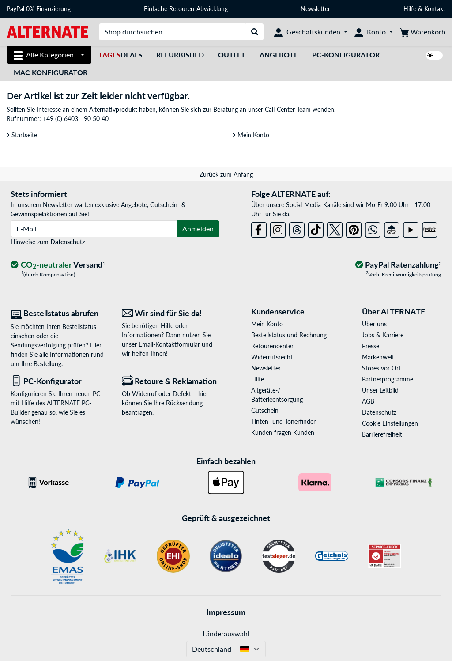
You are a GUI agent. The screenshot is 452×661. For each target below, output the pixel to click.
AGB (368, 401)
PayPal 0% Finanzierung (39, 8)
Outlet (231, 54)
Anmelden (198, 228)
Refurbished (180, 54)
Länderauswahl (226, 633)
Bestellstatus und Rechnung (289, 335)
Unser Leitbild (380, 390)
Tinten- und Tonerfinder (283, 421)
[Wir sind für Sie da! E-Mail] (171, 313)
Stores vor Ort (381, 368)
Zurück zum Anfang (226, 174)
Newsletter (315, 8)
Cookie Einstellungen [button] (390, 423)
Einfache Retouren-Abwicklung (186, 8)
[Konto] (373, 32)
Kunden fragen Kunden (282, 432)
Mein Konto (251, 135)
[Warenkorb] (422, 32)
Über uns (374, 324)
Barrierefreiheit (382, 434)
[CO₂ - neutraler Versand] (58, 265)
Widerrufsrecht (272, 357)
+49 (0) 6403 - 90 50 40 (76, 118)
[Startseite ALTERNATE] (47, 31)
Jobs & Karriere (382, 335)
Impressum (226, 612)
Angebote (279, 54)
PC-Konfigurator (346, 54)
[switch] (434, 55)
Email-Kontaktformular (169, 344)
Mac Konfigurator (50, 72)
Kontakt (434, 8)
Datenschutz (67, 242)
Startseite (22, 135)
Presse (370, 346)
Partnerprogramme (387, 379)
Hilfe (409, 8)
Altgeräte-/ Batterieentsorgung (277, 394)
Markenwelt (378, 357)
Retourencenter (272, 346)
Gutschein (265, 410)
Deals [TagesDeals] (120, 54)
